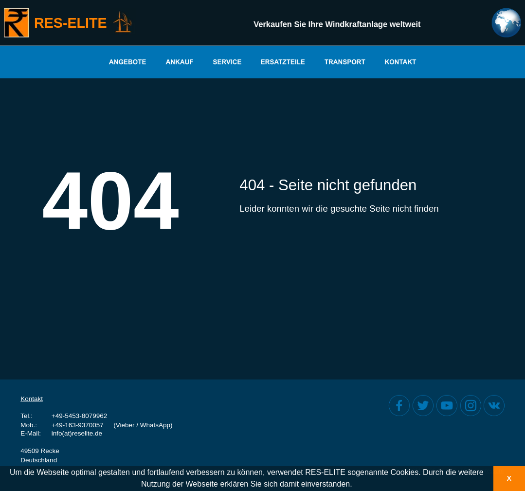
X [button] (509, 478)
